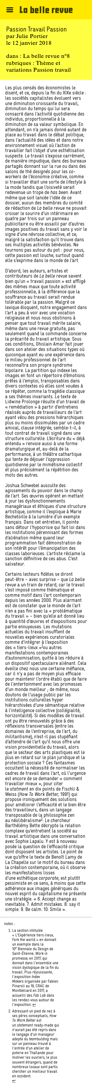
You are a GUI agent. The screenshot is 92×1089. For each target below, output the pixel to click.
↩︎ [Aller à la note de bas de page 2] (14, 1080)
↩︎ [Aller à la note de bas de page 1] (34, 1004)
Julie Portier (32, 36)
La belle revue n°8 (46, 56)
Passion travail (52, 70)
